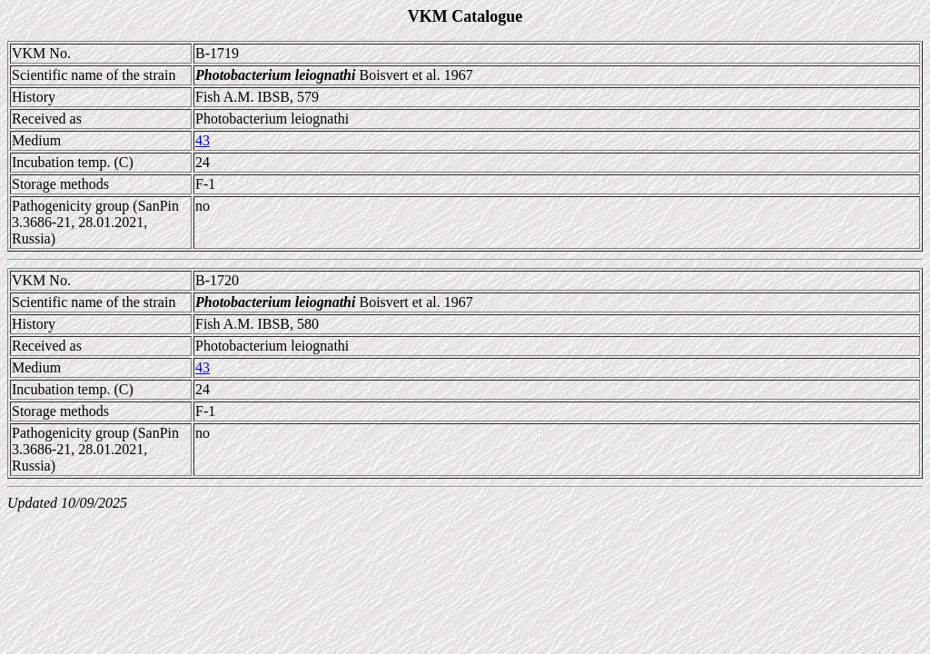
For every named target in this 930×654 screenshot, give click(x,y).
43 (202, 140)
